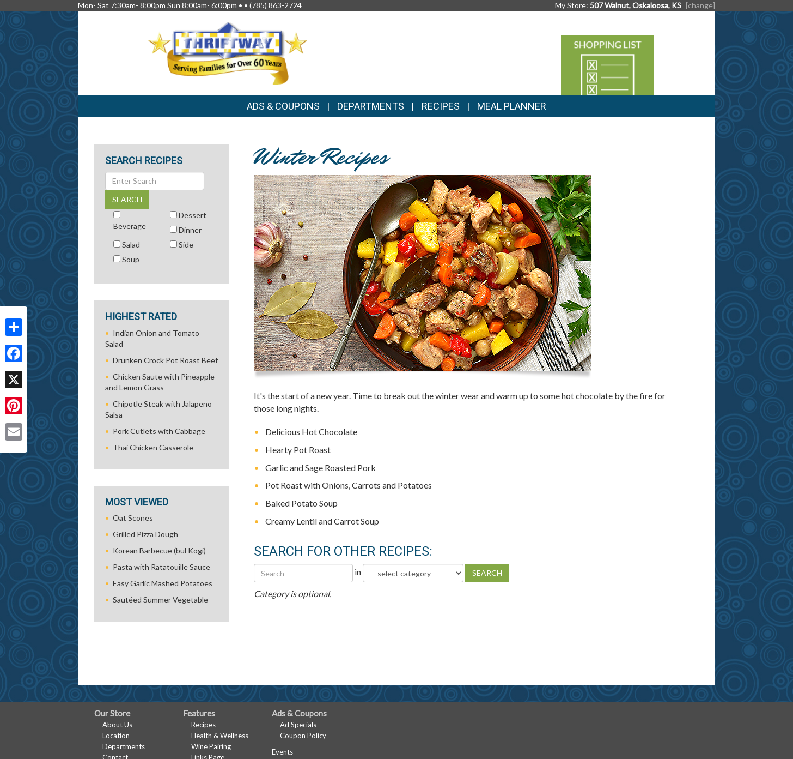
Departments (123, 746)
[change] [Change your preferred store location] (700, 5)
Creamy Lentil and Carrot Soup (322, 521)
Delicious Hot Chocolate (311, 431)
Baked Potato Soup (301, 503)
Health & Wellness (219, 735)
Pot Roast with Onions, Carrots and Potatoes (348, 485)
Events (282, 752)
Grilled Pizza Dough (145, 534)
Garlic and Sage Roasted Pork (320, 467)
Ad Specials (298, 724)
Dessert (192, 215)
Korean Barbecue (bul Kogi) (159, 550)
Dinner (190, 229)
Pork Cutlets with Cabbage (159, 431)
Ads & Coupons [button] (283, 106)
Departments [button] (370, 106)
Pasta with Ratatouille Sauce (161, 566)
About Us (117, 724)
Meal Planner (511, 106)
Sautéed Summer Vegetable (160, 599)
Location (116, 735)
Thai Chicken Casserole (153, 447)
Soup (130, 259)
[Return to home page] (227, 52)
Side (186, 244)
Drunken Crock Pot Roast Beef (165, 360)
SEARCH (487, 572)
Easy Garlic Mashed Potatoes (162, 583)
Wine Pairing (211, 746)
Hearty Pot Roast (298, 449)
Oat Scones (133, 517)
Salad (131, 244)
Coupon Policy (303, 735)
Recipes (441, 106)
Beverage (129, 226)
